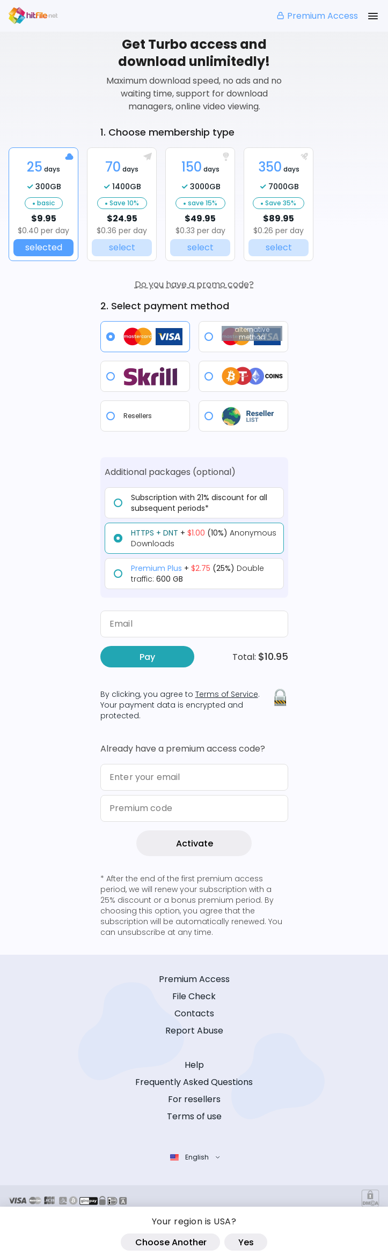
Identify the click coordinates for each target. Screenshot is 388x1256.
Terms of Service (226, 694)
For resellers (194, 1099)
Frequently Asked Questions (194, 1082)
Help (194, 1065)
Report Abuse (194, 1030)
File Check (194, 996)
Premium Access (317, 16)
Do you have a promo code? (194, 284)
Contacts (194, 1013)
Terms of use (194, 1116)
